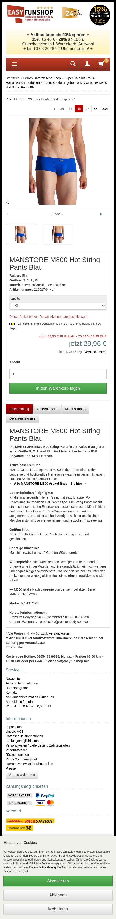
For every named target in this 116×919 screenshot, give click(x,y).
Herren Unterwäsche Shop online (29, 764)
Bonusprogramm (18, 688)
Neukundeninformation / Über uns (30, 697)
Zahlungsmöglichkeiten (22, 741)
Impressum (14, 727)
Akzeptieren (58, 881)
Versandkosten (95, 352)
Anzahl (14, 362)
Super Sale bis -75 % (79, 78)
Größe (15, 298)
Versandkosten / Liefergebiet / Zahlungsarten (38, 745)
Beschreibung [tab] (19, 409)
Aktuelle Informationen (22, 683)
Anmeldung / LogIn (19, 701)
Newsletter (13, 678)
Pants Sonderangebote (59, 83)
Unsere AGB (15, 731)
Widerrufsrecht (16, 750)
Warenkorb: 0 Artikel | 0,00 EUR (28, 706)
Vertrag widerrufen (22, 774)
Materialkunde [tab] (75, 409)
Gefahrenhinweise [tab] (22, 418)
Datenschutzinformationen (24, 736)
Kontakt (11, 692)
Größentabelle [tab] (47, 409)
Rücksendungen (17, 754)
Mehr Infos (58, 909)
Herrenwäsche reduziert (23, 83)
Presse (11, 768)
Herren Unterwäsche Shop (42, 78)
